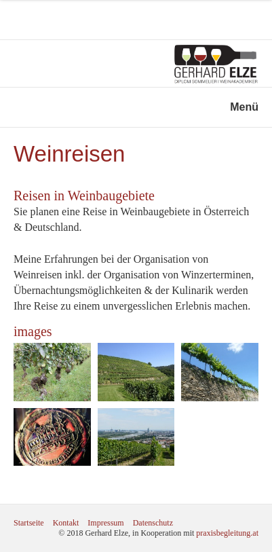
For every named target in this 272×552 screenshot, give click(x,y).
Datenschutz (153, 523)
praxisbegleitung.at (227, 533)
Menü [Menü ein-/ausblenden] (244, 107)
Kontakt (66, 523)
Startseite (29, 523)
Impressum (105, 523)
